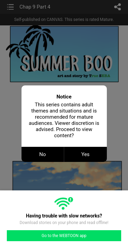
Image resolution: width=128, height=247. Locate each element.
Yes (85, 154)
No (42, 154)
